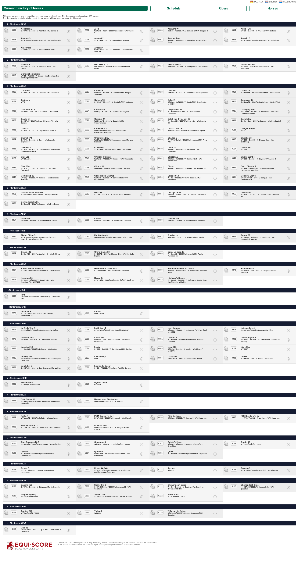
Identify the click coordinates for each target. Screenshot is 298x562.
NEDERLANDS (289, 2)
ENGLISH (273, 2)
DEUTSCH (258, 2)
